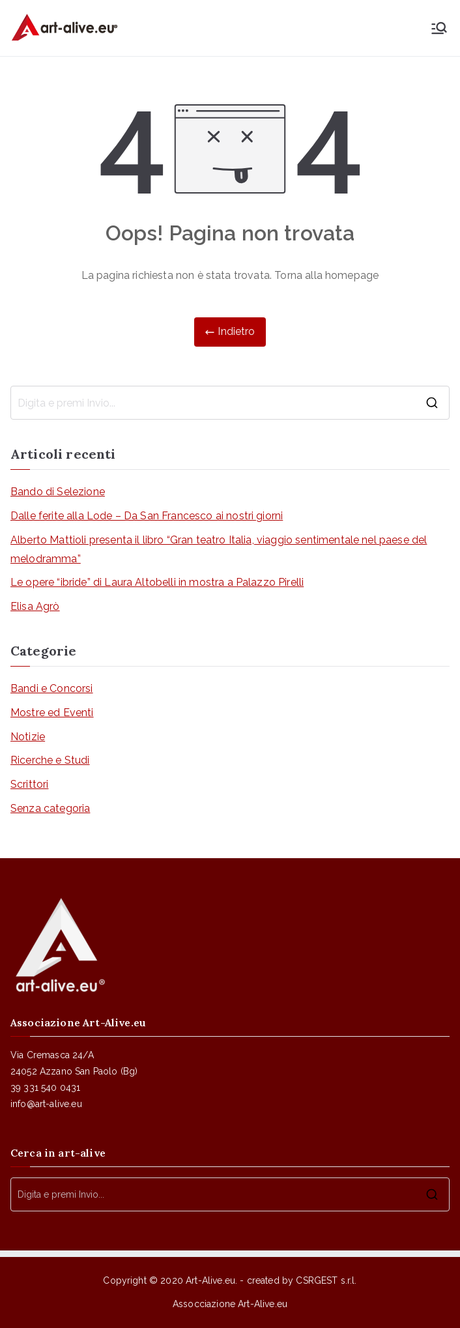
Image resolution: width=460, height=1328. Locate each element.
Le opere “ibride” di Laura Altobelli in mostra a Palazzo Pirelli (157, 582)
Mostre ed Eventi (52, 712)
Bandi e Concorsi (51, 688)
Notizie (27, 736)
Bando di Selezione (57, 491)
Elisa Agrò (35, 606)
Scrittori (29, 784)
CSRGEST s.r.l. (326, 1280)
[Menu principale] (439, 28)
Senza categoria (50, 808)
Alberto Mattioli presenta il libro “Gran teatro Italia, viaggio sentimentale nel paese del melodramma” (218, 549)
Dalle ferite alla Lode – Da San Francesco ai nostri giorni (146, 516)
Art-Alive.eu (210, 1280)
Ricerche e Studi (50, 760)
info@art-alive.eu (46, 1104)
